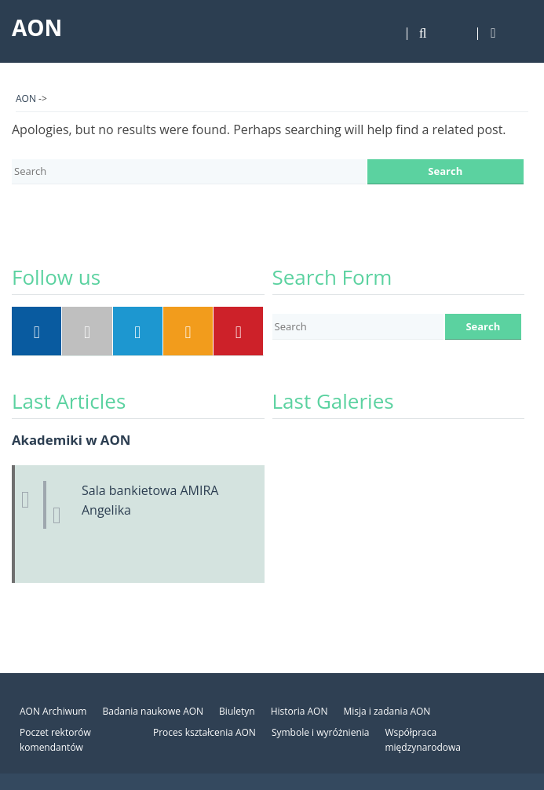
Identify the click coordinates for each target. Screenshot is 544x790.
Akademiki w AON (71, 440)
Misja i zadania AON (386, 711)
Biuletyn (237, 711)
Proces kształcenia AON (204, 732)
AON (37, 27)
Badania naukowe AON (152, 711)
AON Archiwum (53, 711)
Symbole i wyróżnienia (321, 732)
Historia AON (299, 711)
